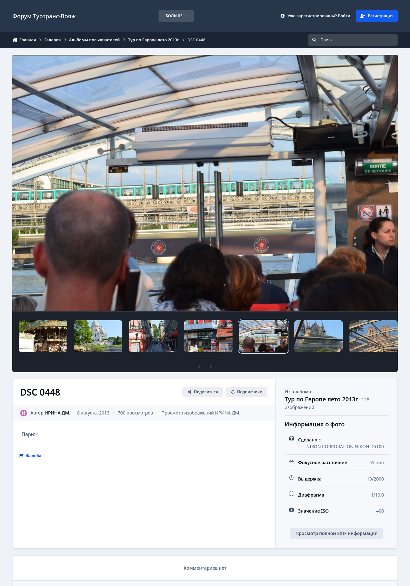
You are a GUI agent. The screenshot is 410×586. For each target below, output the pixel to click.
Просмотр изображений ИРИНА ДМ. (201, 413)
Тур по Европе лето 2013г (321, 399)
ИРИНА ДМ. (57, 413)
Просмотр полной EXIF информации (336, 533)
